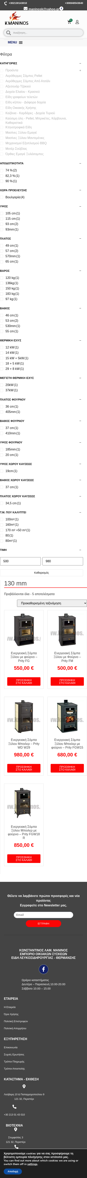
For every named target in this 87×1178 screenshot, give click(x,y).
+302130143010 (18, 3)
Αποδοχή (13, 1171)
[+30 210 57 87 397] (16, 1147)
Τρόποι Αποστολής (14, 1068)
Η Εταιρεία (10, 1007)
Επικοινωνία (10, 1047)
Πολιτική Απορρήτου (15, 1028)
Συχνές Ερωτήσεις (14, 1054)
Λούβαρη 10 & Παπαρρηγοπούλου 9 (24, 1094)
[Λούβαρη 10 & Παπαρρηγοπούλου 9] (24, 1086)
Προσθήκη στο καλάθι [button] (24, 682)
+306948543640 (74, 3)
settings (32, 1164)
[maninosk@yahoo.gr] (26, 8)
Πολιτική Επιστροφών (16, 1021)
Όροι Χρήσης (11, 1014)
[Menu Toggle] (21, 42)
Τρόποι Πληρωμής (14, 1061)
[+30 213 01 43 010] (14, 1107)
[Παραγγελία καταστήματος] (52, 603)
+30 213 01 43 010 (14, 1114)
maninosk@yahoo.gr (44, 9)
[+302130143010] (6, 3)
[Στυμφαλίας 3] (16, 1129)
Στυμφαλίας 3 (15, 1137)
